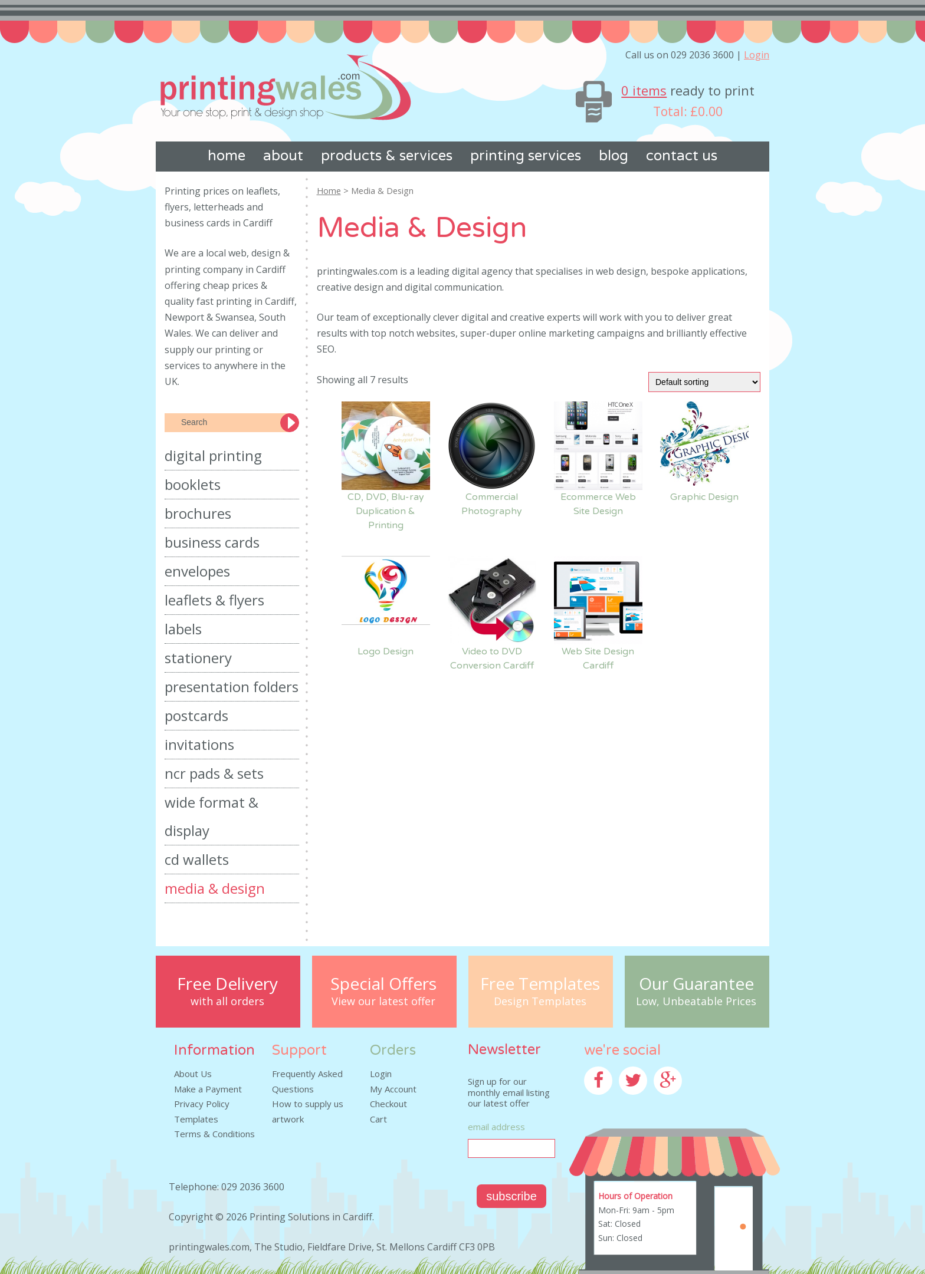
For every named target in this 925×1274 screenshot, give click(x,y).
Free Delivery (227, 984)
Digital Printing (213, 455)
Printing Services (525, 155)
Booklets (193, 484)
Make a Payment (208, 1089)
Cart (378, 1119)
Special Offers (383, 984)
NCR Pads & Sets (214, 773)
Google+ (671, 1102)
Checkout (388, 1104)
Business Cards (212, 542)
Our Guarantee (696, 984)
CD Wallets (197, 859)
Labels (183, 628)
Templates (196, 1119)
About (283, 155)
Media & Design (215, 888)
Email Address (496, 1127)
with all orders (227, 1002)
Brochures (198, 513)
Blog (613, 155)
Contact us (681, 155)
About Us (193, 1073)
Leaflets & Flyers (214, 600)
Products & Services (386, 155)
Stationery (198, 657)
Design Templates (540, 1002)
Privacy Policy (201, 1104)
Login (756, 54)
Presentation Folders (232, 686)
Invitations (199, 744)
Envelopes (197, 571)
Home (226, 155)
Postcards (196, 715)
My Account (393, 1089)
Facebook (603, 1102)
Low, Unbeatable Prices (696, 1002)
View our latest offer (383, 1002)
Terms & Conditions (214, 1134)
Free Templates (540, 984)
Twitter (634, 1102)
